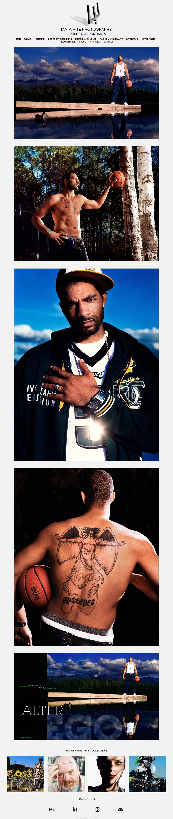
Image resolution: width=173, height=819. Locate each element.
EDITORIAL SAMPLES (86, 39)
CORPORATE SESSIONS (60, 39)
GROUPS (40, 39)
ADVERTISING (148, 39)
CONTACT (108, 42)
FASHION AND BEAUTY (111, 39)
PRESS (82, 42)
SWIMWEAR (132, 39)
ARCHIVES (94, 42)
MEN (18, 39)
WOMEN (28, 39)
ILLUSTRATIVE (68, 42)
